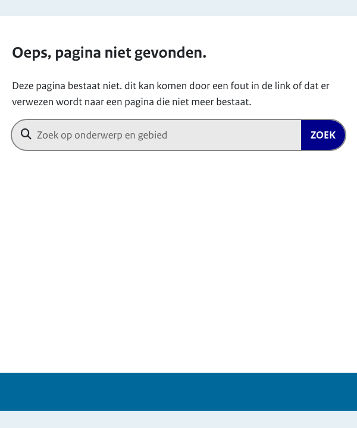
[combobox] (178, 135)
